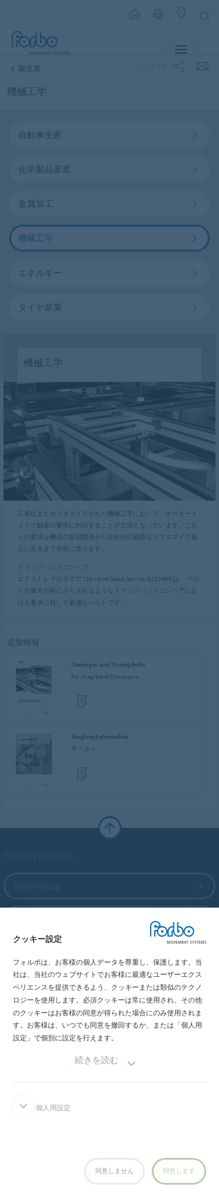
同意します (179, 1171)
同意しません (114, 1171)
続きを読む (105, 1064)
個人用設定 (42, 1108)
